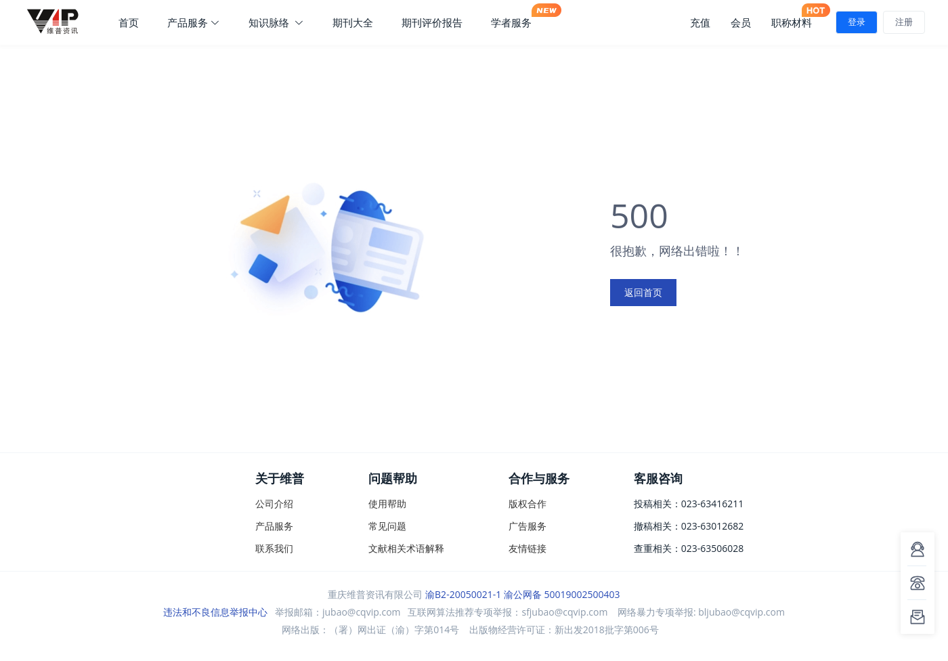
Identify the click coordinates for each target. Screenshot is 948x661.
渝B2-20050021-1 (463, 594)
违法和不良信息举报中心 (215, 611)
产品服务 (193, 22)
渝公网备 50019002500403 (562, 594)
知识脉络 (276, 22)
